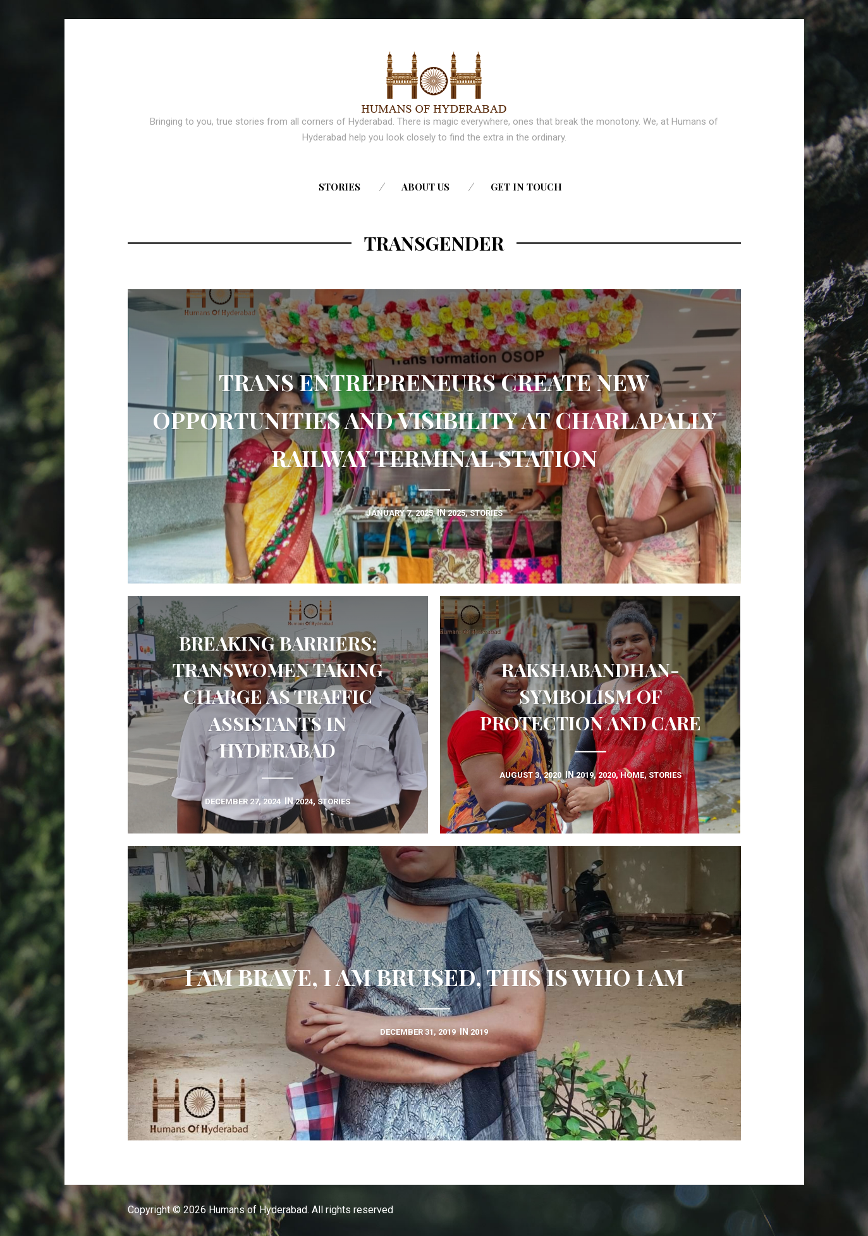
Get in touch (526, 186)
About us (425, 186)
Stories (339, 186)
